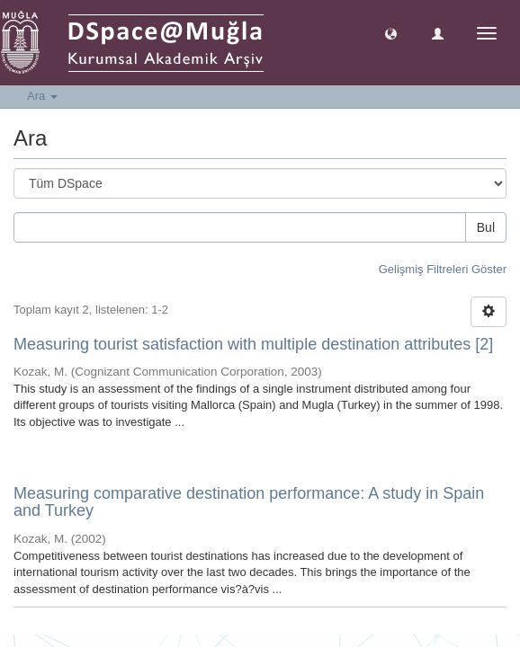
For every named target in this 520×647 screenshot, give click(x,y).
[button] (391, 33)
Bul (486, 227)
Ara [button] (42, 95)
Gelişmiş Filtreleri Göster (443, 269)
